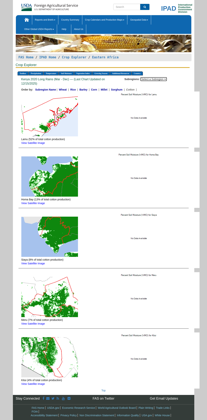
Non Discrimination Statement (96, 415)
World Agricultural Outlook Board (117, 407)
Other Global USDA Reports (39, 29)
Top (103, 390)
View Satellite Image (33, 142)
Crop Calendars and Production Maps (105, 20)
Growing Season (101, 73)
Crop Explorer (74, 57)
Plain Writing (146, 407)
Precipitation (36, 73)
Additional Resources (120, 73)
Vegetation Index (83, 73)
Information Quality (128, 415)
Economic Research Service (78, 407)
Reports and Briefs (45, 20)
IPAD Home (47, 57)
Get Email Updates (164, 398)
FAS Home (26, 57)
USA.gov (147, 415)
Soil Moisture (66, 73)
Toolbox (23, 73)
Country (137, 73)
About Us (78, 29)
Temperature (51, 73)
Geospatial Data (139, 20)
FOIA (35, 411)
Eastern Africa (105, 57)
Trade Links (163, 407)
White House (162, 415)
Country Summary (70, 20)
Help (64, 29)
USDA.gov (53, 407)
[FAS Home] (40, 6)
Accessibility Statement (44, 415)
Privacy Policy (68, 415)
